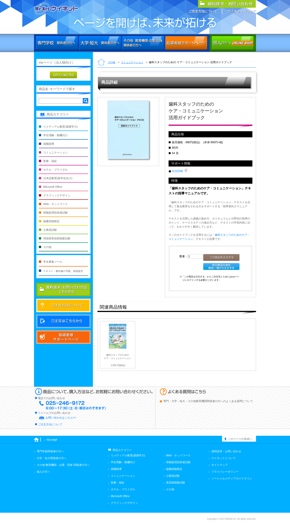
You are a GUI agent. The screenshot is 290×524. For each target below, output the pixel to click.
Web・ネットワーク (55, 204)
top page (52, 439)
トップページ (101, 62)
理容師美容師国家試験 (56, 238)
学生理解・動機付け (55, 135)
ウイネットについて (241, 11)
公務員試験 (50, 229)
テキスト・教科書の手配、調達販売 (63, 271)
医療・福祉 (50, 161)
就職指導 (48, 143)
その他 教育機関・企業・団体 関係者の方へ (63, 465)
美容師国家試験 (175, 482)
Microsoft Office (52, 186)
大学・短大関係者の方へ (100, 43)
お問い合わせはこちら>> (61, 417)
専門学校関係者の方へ (57, 43)
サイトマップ (219, 465)
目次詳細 (179, 171)
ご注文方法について (203, 11)
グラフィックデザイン (56, 195)
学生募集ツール (52, 261)
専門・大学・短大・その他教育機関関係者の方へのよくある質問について (208, 401)
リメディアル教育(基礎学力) (60, 126)
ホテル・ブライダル (55, 169)
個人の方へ (233, 43)
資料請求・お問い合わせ (226, 451)
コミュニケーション (132, 62)
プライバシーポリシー (225, 471)
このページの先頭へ (240, 439)
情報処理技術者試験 (55, 212)
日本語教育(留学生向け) (57, 178)
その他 (111, 62)
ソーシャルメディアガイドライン (231, 478)
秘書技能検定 (51, 221)
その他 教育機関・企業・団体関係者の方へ (143, 43)
